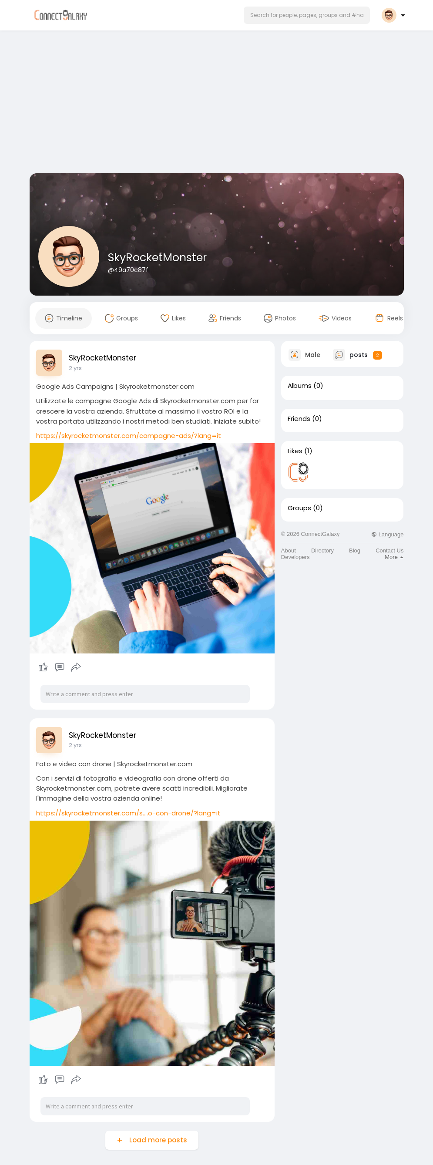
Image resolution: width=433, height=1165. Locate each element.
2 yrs (75, 368)
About (288, 550)
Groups (299, 508)
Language (387, 534)
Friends (299, 418)
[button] (307, 15)
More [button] (394, 557)
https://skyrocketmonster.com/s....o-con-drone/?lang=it (128, 813)
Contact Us (389, 550)
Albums (300, 385)
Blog (354, 550)
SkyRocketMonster (157, 257)
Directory (322, 550)
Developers (295, 557)
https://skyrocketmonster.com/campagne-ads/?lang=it (128, 435)
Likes (295, 451)
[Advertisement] (217, 104)
